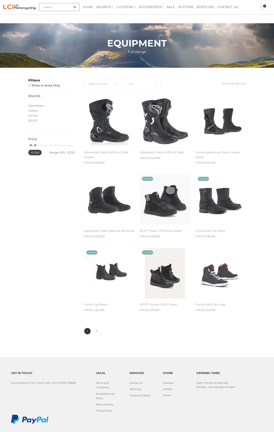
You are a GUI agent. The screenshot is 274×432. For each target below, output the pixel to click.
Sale (171, 7)
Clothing (125, 7)
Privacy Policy (104, 410)
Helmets (103, 7)
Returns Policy (104, 404)
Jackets (167, 389)
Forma (33, 115)
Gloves (167, 395)
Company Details (139, 395)
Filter (35, 152)
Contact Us (227, 7)
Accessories (150, 7)
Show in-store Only (46, 85)
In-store (186, 7)
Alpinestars (36, 105)
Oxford (33, 110)
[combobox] (102, 83)
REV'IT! (33, 120)
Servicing (205, 7)
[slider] (31, 145)
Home (88, 7)
